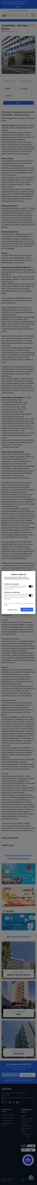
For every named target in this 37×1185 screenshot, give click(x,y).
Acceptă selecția (12, 610)
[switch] (31, 586)
